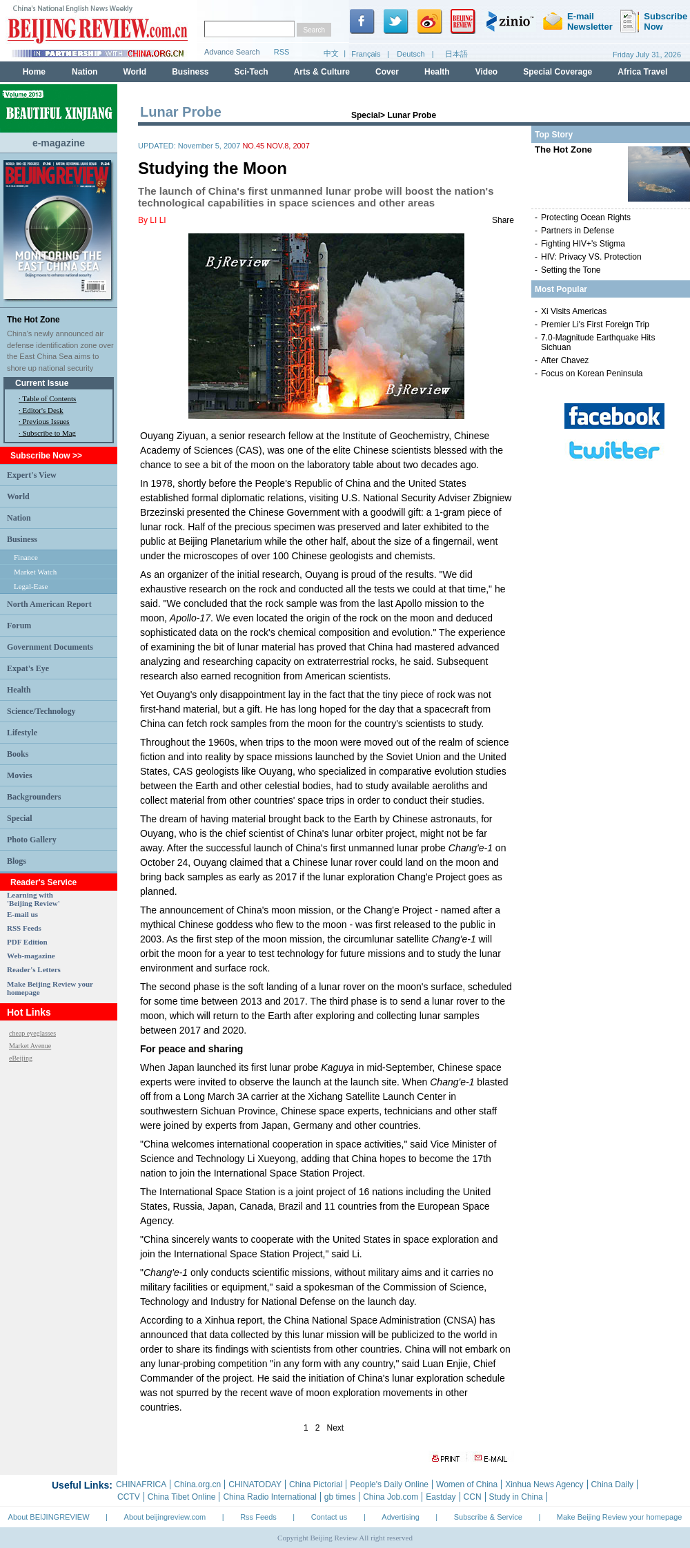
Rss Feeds (258, 1517)
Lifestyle (22, 732)
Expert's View (32, 475)
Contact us (329, 1517)
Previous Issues (46, 421)
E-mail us (22, 914)
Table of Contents (49, 398)
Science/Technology (41, 711)
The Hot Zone (33, 320)
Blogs (16, 861)
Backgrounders (34, 797)
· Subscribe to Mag (47, 433)
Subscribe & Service (488, 1517)
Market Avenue (30, 1045)
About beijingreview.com (165, 1517)
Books (17, 754)
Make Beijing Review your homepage (619, 1517)
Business (22, 539)
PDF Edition (27, 942)
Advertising (400, 1517)
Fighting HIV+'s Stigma (583, 244)
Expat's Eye (28, 668)
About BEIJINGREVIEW (49, 1517)
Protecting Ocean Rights (586, 217)
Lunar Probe (411, 115)
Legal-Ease (31, 586)
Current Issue (41, 383)
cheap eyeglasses (32, 1033)
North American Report (49, 604)
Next (335, 1428)
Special (19, 818)
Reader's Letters (34, 969)
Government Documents (50, 647)
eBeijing (20, 1058)
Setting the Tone (571, 270)
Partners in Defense (577, 230)
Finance (26, 557)
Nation (19, 518)
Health (19, 690)
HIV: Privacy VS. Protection (591, 257)
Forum (19, 625)
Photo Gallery (32, 839)
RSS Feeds (24, 928)
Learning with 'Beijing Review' (33, 899)
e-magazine (58, 142)
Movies (19, 775)
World (18, 496)
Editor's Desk (43, 410)
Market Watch (35, 572)
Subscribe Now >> (46, 456)
